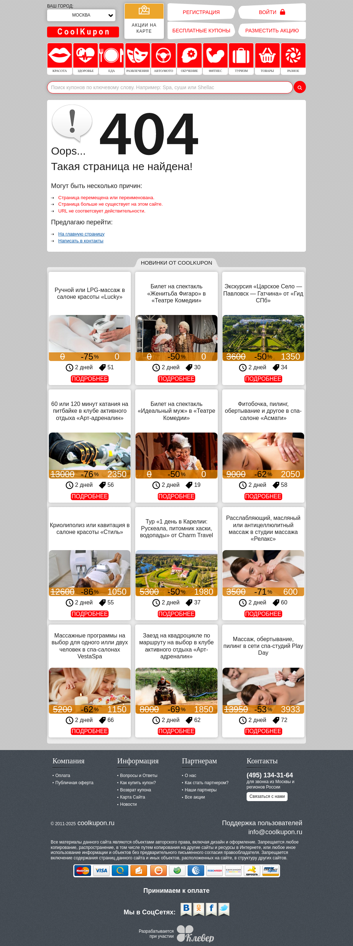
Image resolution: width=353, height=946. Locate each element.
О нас (190, 775)
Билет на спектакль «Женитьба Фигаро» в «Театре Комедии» (176, 293)
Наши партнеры (201, 789)
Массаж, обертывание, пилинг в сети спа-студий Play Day (263, 646)
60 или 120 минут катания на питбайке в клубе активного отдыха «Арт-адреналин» (89, 411)
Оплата (62, 775)
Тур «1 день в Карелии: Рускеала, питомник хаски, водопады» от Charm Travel (176, 528)
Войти (272, 12)
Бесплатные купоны (201, 30)
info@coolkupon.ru (275, 832)
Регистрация (201, 12)
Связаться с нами (267, 796)
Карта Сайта (132, 797)
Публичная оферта (74, 782)
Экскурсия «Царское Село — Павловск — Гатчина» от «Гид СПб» (263, 293)
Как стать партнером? (207, 782)
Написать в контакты (81, 240)
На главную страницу (81, 234)
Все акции (195, 797)
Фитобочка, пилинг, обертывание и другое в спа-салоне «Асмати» (263, 411)
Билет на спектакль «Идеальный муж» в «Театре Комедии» (176, 411)
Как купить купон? (138, 782)
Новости (128, 804)
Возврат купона (135, 789)
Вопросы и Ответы (138, 775)
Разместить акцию (272, 30)
